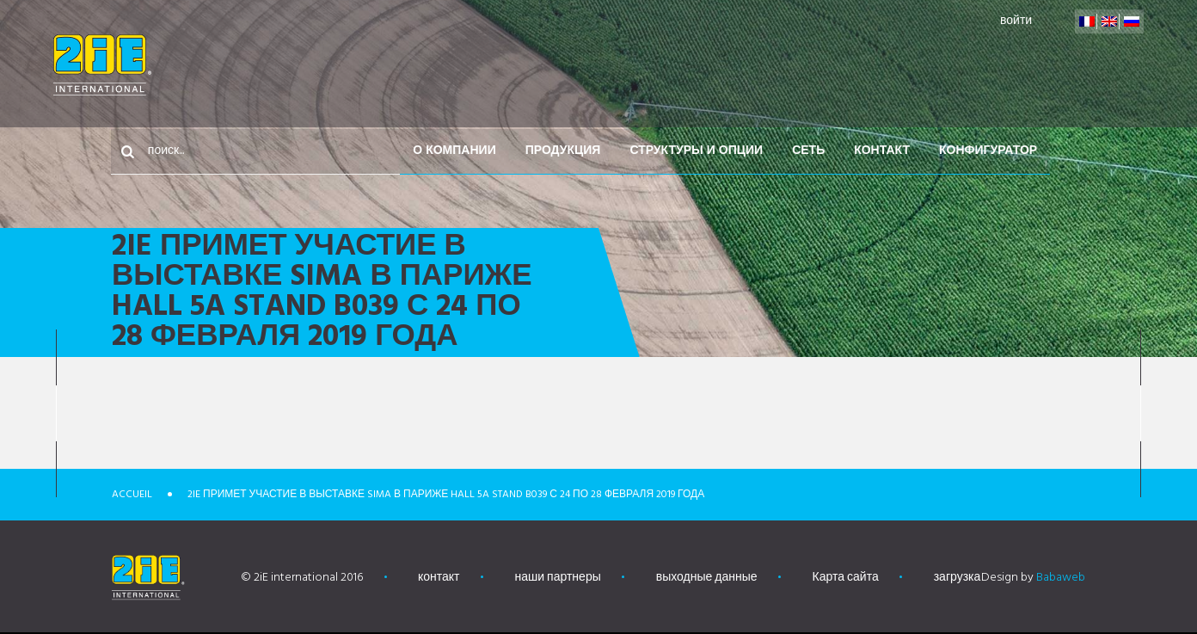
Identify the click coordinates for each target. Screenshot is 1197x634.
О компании (545, 65)
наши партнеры (558, 578)
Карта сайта (846, 578)
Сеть (899, 65)
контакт (973, 65)
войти (1013, 21)
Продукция (654, 65)
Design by (1033, 578)
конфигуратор (1079, 65)
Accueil (132, 494)
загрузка (957, 578)
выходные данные (707, 578)
